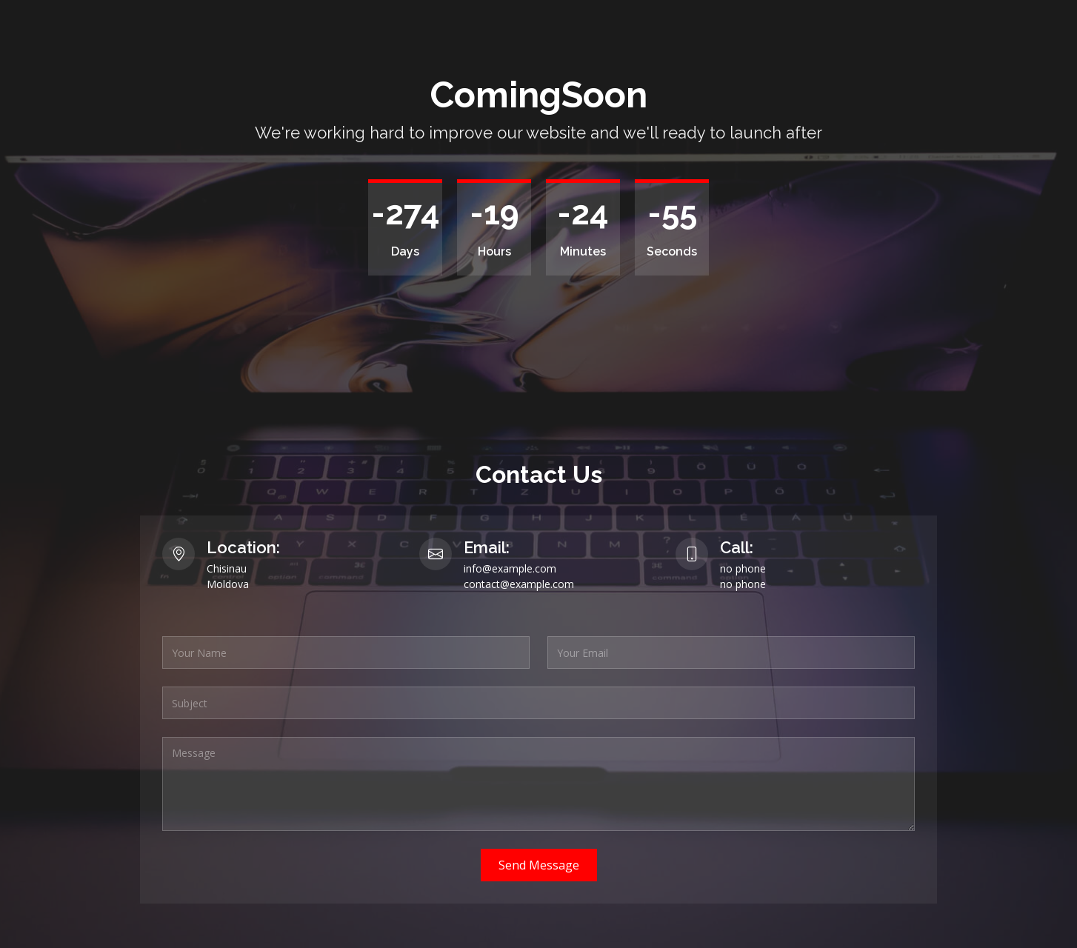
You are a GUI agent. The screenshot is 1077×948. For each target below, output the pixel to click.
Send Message (539, 865)
